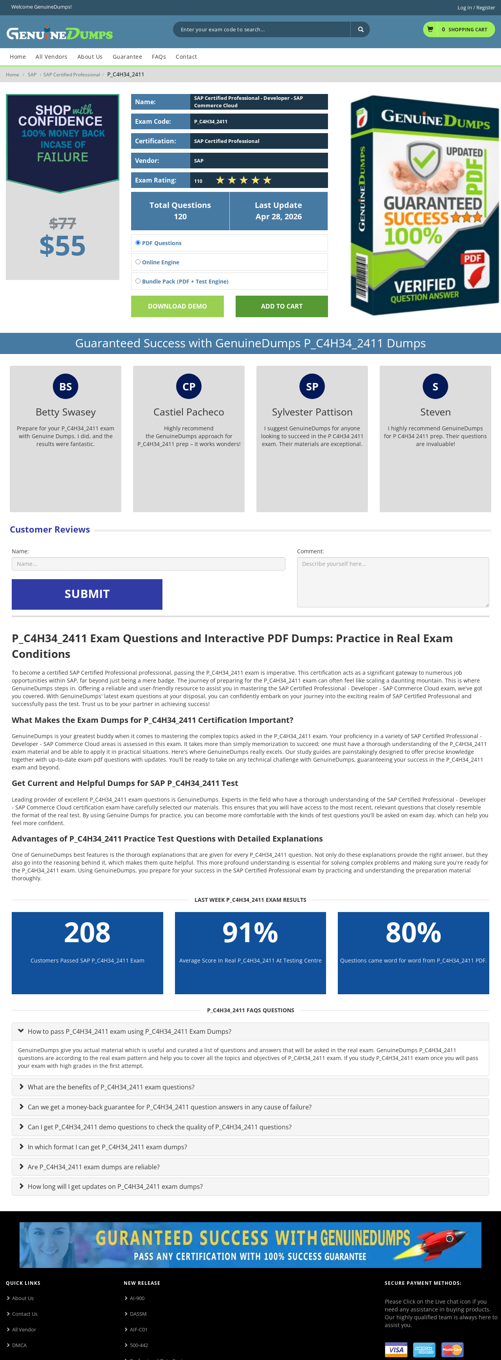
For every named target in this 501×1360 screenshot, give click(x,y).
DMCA (19, 1345)
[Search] (360, 29)
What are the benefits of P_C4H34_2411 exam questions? (110, 1087)
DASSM (138, 1313)
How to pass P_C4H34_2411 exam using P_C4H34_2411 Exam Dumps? (128, 1031)
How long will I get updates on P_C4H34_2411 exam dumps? (114, 1186)
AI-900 (137, 1298)
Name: (20, 551)
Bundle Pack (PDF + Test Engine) (182, 281)
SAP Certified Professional (71, 74)
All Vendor (24, 1329)
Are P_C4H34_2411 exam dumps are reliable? (93, 1167)
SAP (32, 74)
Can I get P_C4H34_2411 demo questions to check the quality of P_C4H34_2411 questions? (159, 1127)
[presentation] (223, 594)
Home (12, 74)
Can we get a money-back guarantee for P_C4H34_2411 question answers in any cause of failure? (169, 1107)
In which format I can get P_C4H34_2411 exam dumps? (106, 1147)
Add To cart (282, 306)
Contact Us (25, 1313)
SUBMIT (87, 593)
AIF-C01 (139, 1329)
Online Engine (157, 262)
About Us (23, 1298)
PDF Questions (158, 243)
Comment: (310, 551)
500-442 (139, 1345)
